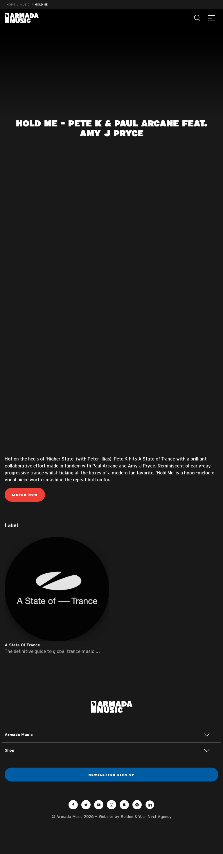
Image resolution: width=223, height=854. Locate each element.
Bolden (127, 816)
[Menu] (211, 18)
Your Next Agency (155, 816)
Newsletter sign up (112, 774)
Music (25, 4)
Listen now (25, 494)
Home (11, 4)
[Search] (197, 18)
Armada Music (22, 18)
